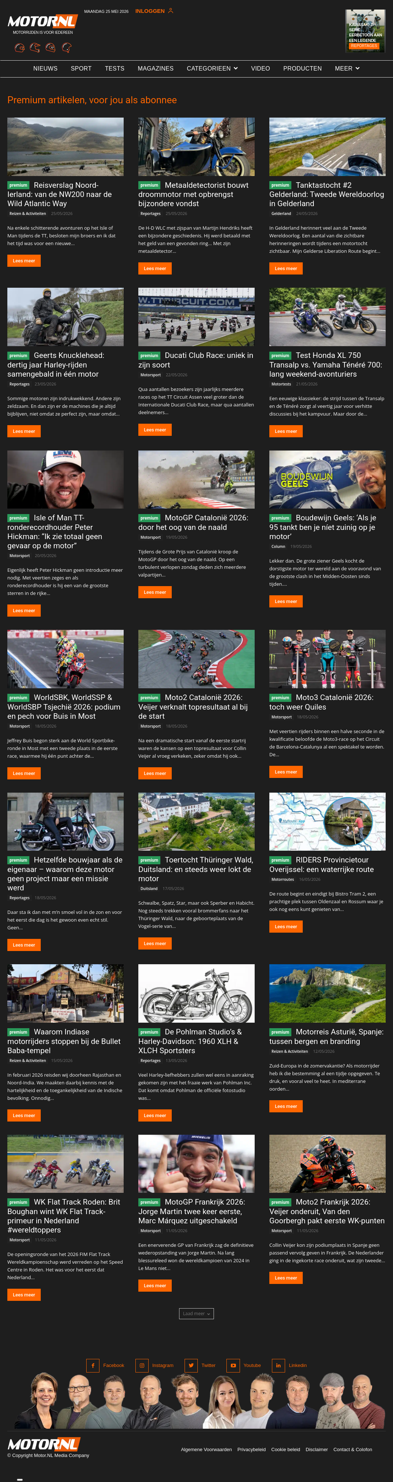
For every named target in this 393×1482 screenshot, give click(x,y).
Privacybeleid (251, 1449)
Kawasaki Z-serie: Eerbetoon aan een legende (365, 32)
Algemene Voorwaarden (206, 1449)
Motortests (281, 384)
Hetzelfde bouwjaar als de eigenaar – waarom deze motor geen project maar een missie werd (65, 873)
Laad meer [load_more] (196, 1313)
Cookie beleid (285, 1449)
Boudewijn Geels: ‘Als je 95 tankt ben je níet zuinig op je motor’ (322, 527)
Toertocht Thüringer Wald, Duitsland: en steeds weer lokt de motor (195, 869)
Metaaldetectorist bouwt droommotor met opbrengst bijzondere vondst (193, 194)
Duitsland (149, 888)
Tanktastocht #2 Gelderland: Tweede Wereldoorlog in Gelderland (326, 194)
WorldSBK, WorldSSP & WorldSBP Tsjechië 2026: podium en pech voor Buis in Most (64, 707)
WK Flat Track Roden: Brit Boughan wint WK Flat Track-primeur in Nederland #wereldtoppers (63, 1216)
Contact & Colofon (353, 1449)
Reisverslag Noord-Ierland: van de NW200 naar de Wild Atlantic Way (59, 194)
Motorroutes (283, 879)
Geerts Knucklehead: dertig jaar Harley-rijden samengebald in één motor (55, 364)
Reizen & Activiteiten (28, 213)
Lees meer (24, 260)
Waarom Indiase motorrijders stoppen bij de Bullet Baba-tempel (64, 1041)
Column (278, 546)
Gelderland (281, 213)
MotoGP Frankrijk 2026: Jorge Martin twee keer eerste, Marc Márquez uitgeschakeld (191, 1211)
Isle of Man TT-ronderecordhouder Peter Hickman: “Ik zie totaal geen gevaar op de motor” (54, 531)
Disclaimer (317, 1449)
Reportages (364, 46)
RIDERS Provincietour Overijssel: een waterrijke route (321, 864)
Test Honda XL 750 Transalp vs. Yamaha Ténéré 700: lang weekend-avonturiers (325, 364)
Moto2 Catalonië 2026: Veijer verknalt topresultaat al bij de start (193, 707)
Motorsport (151, 374)
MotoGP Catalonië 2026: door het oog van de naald (193, 522)
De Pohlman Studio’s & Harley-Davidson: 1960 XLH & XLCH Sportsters (190, 1041)
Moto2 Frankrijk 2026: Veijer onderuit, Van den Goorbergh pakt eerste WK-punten (327, 1211)
